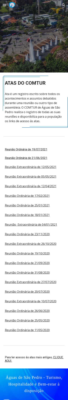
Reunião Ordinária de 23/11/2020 (27, 234)
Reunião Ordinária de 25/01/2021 (27, 205)
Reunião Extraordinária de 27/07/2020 (30, 282)
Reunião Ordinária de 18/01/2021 (27, 215)
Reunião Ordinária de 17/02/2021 (27, 196)
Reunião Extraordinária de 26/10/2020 (30, 244)
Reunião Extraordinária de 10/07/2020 (30, 301)
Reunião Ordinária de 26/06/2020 (27, 311)
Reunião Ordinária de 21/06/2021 (26, 158)
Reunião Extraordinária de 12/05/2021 (30, 167)
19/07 (36, 149)
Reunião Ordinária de (18, 149)
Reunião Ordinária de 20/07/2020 (27, 292)
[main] (34, 83)
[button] (4, 5)
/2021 (43, 149)
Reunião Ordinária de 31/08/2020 (27, 273)
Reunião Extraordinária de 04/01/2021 (31, 225)
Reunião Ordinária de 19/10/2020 (27, 253)
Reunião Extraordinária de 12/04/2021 (30, 186)
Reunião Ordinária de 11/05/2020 (27, 330)
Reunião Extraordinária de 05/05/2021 (30, 177)
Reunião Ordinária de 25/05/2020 (27, 320)
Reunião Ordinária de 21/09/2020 (27, 263)
